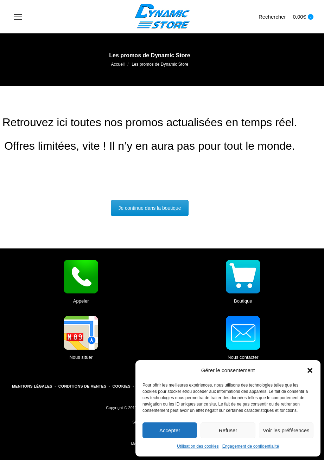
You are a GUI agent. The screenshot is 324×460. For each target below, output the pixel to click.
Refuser (228, 430)
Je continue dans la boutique (149, 208)
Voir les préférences (286, 430)
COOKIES (121, 386)
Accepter (169, 430)
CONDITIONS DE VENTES (82, 386)
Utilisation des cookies (198, 446)
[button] (309, 370)
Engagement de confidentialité (250, 446)
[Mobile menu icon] (18, 16)
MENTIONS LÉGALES (32, 386)
